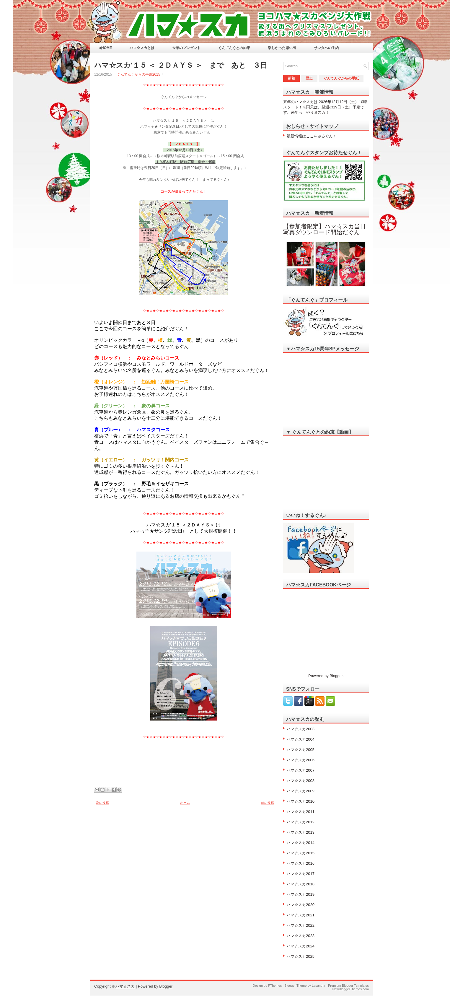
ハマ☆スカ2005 (300, 749)
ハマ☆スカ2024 (300, 946)
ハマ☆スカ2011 (300, 811)
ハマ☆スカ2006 (300, 760)
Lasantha (318, 985)
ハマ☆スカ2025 (300, 956)
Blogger (336, 676)
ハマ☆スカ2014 (300, 842)
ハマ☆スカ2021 (300, 915)
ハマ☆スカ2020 (300, 905)
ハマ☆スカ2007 (300, 770)
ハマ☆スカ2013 (300, 832)
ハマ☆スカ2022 (300, 925)
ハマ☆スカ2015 (300, 853)
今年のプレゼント (186, 48)
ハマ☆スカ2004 (300, 739)
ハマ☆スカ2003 (300, 729)
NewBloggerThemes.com (350, 989)
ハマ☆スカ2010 (300, 801)
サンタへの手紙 (326, 48)
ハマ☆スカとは (142, 48)
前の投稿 (267, 802)
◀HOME (105, 48)
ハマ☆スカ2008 (300, 780)
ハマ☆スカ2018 (300, 884)
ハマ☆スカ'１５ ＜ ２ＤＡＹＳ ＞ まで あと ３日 (180, 65)
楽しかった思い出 (282, 48)
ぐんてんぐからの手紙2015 (138, 74)
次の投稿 (102, 802)
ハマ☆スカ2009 (300, 791)
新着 (291, 78)
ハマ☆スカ (125, 986)
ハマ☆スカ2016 (300, 863)
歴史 (309, 78)
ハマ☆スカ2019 (300, 894)
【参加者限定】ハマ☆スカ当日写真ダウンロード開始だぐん (324, 229)
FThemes (275, 985)
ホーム (185, 802)
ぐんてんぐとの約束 (234, 48)
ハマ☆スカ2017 (300, 873)
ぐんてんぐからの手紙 (341, 78)
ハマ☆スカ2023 (300, 936)
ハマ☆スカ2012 (300, 822)
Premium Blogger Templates (348, 985)
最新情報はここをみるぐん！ (312, 136)
